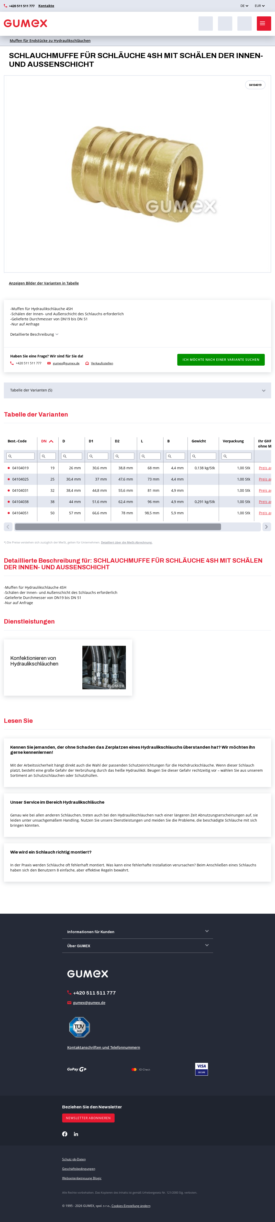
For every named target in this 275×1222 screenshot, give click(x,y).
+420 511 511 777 (22, 6)
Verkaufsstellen (102, 363)
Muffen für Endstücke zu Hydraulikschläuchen (50, 40)
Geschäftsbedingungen (78, 1168)
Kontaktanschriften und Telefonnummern (103, 1047)
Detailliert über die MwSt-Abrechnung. (126, 542)
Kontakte (45, 5)
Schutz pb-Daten (74, 1159)
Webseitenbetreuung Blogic (82, 1178)
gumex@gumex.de (66, 363)
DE (242, 5)
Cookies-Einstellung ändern (131, 1206)
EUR (258, 5)
